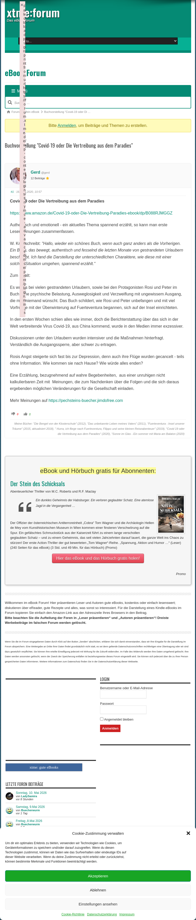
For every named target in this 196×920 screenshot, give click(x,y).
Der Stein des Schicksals (37, 483)
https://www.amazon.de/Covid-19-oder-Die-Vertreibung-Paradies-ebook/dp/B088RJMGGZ (91, 213)
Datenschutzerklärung (102, 914)
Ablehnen (98, 890)
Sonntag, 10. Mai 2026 (31, 793)
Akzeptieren (98, 876)
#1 (12, 191)
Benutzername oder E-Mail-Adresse (126, 688)
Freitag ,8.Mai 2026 (29, 821)
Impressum (126, 914)
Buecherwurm (30, 810)
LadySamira (29, 796)
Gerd (35, 172)
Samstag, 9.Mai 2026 (30, 807)
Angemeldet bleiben (116, 719)
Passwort (107, 704)
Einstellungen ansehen (98, 904)
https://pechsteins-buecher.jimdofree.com (85, 400)
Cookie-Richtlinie (73, 914)
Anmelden (67, 125)
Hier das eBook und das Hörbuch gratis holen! (98, 558)
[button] (188, 833)
